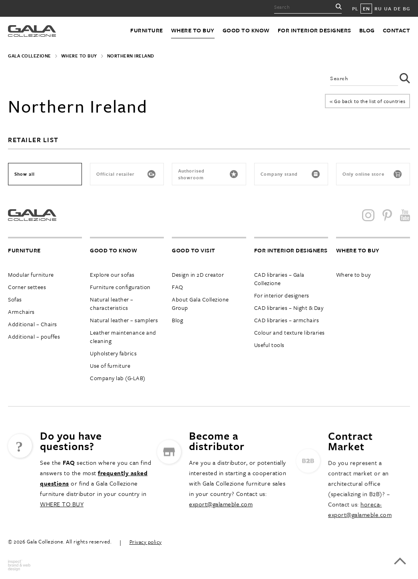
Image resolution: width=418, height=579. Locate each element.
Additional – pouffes (34, 336)
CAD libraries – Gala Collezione (279, 278)
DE (397, 8)
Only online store (372, 174)
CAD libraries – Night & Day (289, 307)
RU (378, 8)
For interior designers (314, 30)
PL (355, 8)
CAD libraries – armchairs (286, 320)
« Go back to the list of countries (367, 101)
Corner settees (27, 287)
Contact (396, 30)
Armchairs (21, 311)
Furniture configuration (120, 287)
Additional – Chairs (32, 324)
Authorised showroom (207, 174)
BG (406, 8)
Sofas (15, 299)
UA (387, 8)
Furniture (146, 30)
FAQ (177, 287)
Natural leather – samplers (124, 320)
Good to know (246, 30)
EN (366, 8)
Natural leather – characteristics (111, 303)
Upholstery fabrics (113, 353)
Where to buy (193, 30)
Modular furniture (31, 274)
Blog (367, 30)
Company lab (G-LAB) (117, 378)
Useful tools (269, 345)
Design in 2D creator (198, 274)
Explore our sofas (112, 274)
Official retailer (125, 174)
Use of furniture (110, 365)
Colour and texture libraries (289, 332)
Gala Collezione (29, 55)
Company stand (290, 174)
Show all (24, 174)
